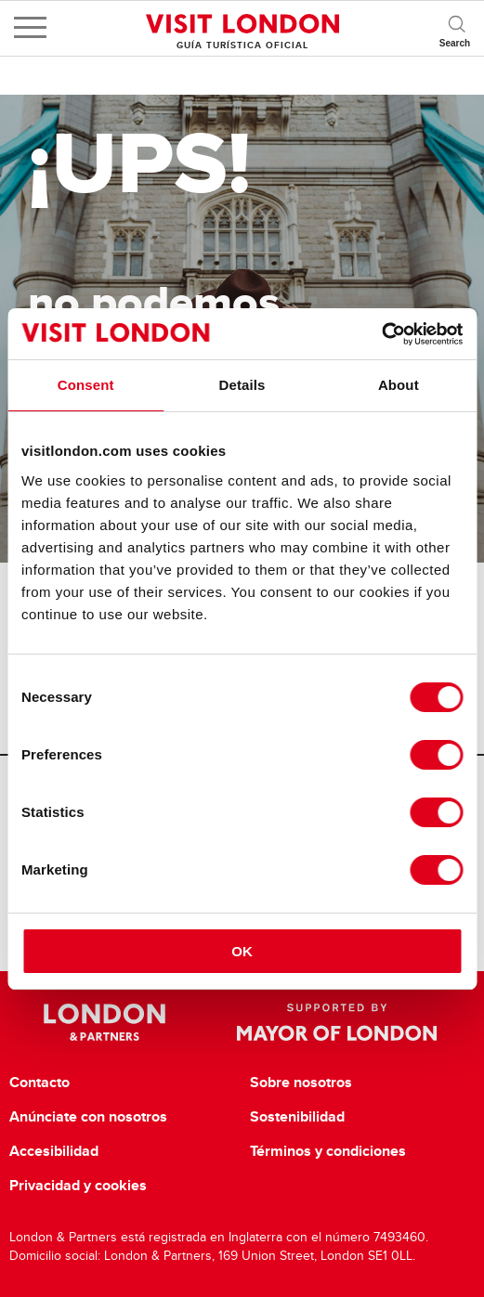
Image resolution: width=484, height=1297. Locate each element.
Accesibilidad (53, 1151)
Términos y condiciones (328, 1151)
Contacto (39, 1082)
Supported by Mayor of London (337, 1022)
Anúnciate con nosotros (88, 1117)
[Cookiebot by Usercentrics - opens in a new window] (381, 334)
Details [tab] (242, 385)
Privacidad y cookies (78, 1185)
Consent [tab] (86, 385)
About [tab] (398, 385)
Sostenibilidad (297, 1117)
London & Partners (104, 1022)
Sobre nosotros (301, 1082)
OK (242, 951)
